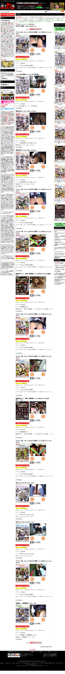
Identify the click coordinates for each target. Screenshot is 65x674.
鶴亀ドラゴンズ (9, 199)
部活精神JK (7, 227)
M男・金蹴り (8, 22)
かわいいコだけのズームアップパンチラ (59, 254)
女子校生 (5, 23)
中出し (10, 37)
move (9, 247)
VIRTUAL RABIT (10, 215)
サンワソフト (6, 115)
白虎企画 (3, 120)
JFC (12, 178)
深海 (2, 181)
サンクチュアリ (9, 175)
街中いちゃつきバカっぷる (27, 514)
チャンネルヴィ (8, 197)
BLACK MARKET (5, 230)
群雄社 (9, 170)
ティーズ (7, 124)
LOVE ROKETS (4, 263)
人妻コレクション (7, 224)
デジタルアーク (4, 203)
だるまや (7, 195)
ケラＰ (6, 166)
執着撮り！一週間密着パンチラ (28, 634)
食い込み (7, 43)
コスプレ (6, 45)
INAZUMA (6, 133)
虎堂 (12, 207)
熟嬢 (8, 188)
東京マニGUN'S (4, 205)
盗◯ (10, 42)
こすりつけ (6, 36)
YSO (7, 271)
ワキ (10, 51)
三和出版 (3, 176)
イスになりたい (58, 251)
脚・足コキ (3, 28)
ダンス (8, 50)
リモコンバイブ (8, 48)
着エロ (10, 53)
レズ (9, 38)
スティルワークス (7, 190)
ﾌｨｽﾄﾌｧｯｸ (6, 53)
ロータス (6, 268)
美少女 (2, 25)
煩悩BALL (3, 220)
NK (7, 212)
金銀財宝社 (3, 163)
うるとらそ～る (8, 135)
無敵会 (2, 248)
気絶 (7, 42)
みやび (11, 248)
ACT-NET (23, 63)
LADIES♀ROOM (5, 266)
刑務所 (11, 74)
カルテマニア (9, 158)
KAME (7, 156)
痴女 (5, 30)
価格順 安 (31, 26)
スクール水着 (7, 46)
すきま (5, 181)
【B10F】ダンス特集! (60, 269)
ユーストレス (8, 257)
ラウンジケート (9, 262)
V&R (11, 230)
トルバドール (4, 208)
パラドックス (9, 218)
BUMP (7, 220)
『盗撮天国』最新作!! (60, 267)
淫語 (2, 36)
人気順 (26, 26)
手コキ (11, 27)
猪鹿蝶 (11, 133)
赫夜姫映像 (3, 159)
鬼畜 (3, 48)
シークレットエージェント (7, 180)
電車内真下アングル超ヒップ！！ (29, 142)
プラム (5, 229)
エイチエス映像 (7, 146)
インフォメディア (5, 134)
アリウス (5, 129)
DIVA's (7, 204)
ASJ (12, 138)
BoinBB (11, 219)
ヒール (4, 74)
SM (4, 40)
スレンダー (7, 52)
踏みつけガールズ (7, 228)
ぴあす (11, 220)
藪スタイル (8, 256)
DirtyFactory (9, 194)
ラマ (10, 263)
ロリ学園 (12, 264)
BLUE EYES (6, 233)
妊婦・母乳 (5, 31)
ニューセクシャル (6, 213)
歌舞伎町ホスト (24, 306)
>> (4, 78)
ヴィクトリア (4, 136)
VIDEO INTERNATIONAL (7, 112)
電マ (12, 50)
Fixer (7, 235)
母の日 (11, 217)
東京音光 (3, 207)
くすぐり (3, 42)
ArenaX (12, 130)
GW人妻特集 (57, 271)
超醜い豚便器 (4, 198)
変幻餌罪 (7, 239)
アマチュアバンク (7, 143)
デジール (11, 203)
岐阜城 (7, 161)
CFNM (2, 22)
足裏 (5, 32)
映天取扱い (7, 138)
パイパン (6, 51)
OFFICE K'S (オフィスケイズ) (7, 150)
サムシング (8, 174)
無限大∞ (5, 247)
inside (11, 153)
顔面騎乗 (3, 41)
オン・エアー (7, 143)
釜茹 (8, 159)
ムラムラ (7, 248)
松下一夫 (3, 245)
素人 (12, 23)
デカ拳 (10, 202)
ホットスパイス (7, 237)
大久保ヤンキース (5, 149)
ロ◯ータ (7, 25)
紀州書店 (6, 160)
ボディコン (5, 47)
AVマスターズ (8, 145)
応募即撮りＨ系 (8, 148)
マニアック (8, 245)
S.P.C (2, 154)
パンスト (9, 32)
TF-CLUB (3, 204)
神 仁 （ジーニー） (7, 186)
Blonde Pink (8, 234)
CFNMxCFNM (4, 179)
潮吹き (4, 33)
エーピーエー (7, 140)
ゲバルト (9, 165)
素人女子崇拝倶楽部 (7, 189)
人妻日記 (11, 224)
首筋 (8, 74)
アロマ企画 (4, 131)
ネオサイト (11, 212)
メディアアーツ (4, 249)
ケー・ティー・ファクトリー (7, 168)
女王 (12, 75)
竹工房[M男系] (10, 114)
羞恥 (5, 50)
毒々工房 (8, 207)
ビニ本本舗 (5, 222)
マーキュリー (9, 244)
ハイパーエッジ (5, 217)
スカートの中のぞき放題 (27, 65)
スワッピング (4, 75)
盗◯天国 (11, 205)
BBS (11, 225)
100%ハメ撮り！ (5, 225)
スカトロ (7, 40)
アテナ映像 (5, 128)
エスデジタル (4, 139)
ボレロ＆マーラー (9, 242)
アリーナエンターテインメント (7, 130)
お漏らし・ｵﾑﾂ (9, 41)
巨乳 (7, 37)
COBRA (3, 121)
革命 (11, 156)
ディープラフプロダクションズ (7, 201)
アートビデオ (6, 153)
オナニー (9, 33)
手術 (2, 76)
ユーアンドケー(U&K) (7, 258)
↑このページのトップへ (46, 646)
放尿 (11, 40)
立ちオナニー (9, 35)
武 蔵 (12, 247)
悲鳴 (9, 75)
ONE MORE (6, 272)
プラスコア (10, 229)
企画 (10, 45)
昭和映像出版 (7, 178)
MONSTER (10, 120)
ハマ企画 (10, 119)
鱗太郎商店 (6, 264)
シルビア (11, 180)
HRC (9, 136)
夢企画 (12, 258)
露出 (10, 47)
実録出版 (8, 176)
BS (2, 222)
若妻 (10, 31)
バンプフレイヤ (4, 219)
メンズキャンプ (7, 252)
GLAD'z (9, 163)
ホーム (2, 12)
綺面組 (11, 161)
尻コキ (8, 28)
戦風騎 (4, 185)
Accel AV (8, 126)
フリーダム (7, 232)
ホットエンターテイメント (7, 240)
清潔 (2, 73)
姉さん (5, 73)
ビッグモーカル (7, 223)
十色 (11, 204)
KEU (4, 164)
